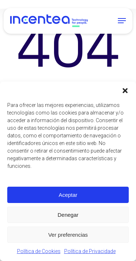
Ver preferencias (68, 235)
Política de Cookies (39, 251)
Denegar (68, 215)
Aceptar (68, 195)
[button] (125, 90)
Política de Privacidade (90, 251)
